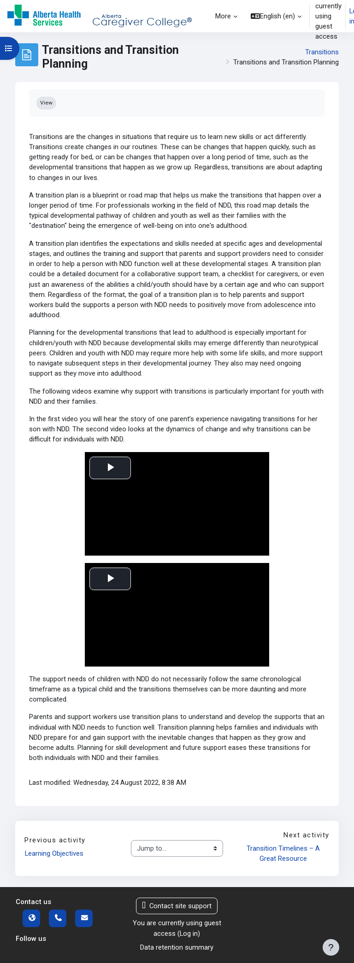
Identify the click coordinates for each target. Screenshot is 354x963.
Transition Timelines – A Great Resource (284, 853)
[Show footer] (331, 947)
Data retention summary (176, 947)
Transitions (322, 52)
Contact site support (177, 906)
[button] (276, 16)
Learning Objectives (54, 853)
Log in (189, 933)
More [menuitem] (223, 16)
